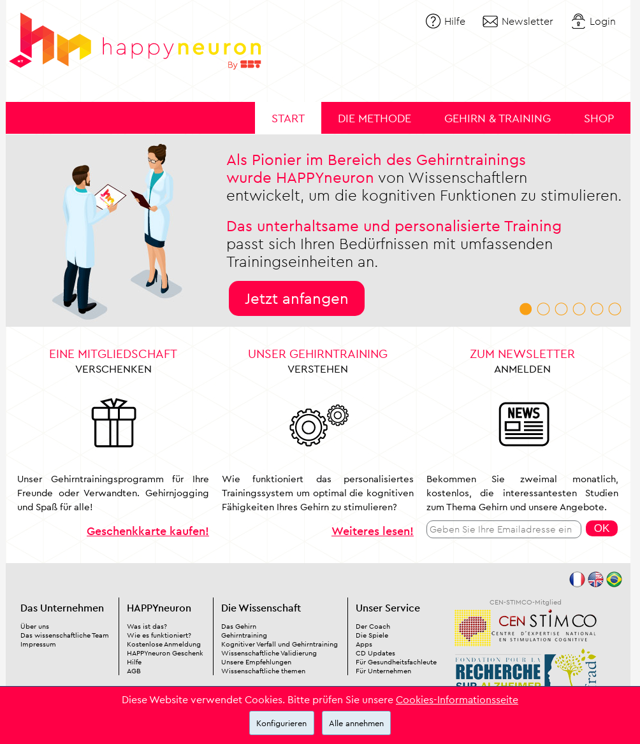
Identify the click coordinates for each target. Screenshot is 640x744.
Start (288, 118)
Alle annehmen (356, 723)
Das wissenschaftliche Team (64, 635)
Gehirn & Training (497, 118)
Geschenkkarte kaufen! (148, 531)
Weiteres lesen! (372, 531)
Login (603, 21)
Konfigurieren (281, 723)
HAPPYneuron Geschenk (165, 652)
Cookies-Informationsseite (457, 699)
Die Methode (374, 118)
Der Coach (373, 626)
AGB (134, 670)
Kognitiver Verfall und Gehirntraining (279, 644)
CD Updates (375, 652)
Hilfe (454, 21)
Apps (364, 644)
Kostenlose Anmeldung (164, 644)
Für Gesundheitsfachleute (396, 661)
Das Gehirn (238, 626)
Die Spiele (372, 635)
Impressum (38, 644)
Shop (599, 118)
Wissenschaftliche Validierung (269, 652)
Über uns (34, 626)
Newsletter (527, 21)
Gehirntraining (244, 635)
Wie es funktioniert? (159, 635)
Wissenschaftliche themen (263, 670)
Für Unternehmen (383, 670)
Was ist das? (147, 626)
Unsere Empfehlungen (256, 661)
